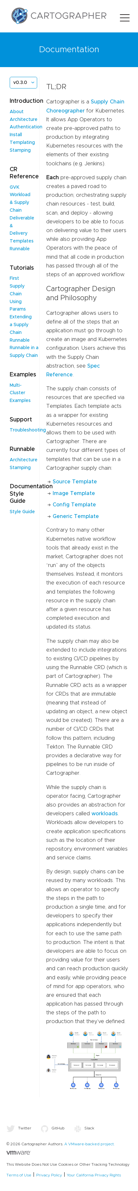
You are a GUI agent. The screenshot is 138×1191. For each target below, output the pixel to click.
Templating (22, 142)
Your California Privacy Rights (94, 1175)
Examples (20, 400)
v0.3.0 (20, 82)
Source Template (75, 481)
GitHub (53, 1128)
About (17, 112)
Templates (22, 241)
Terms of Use (18, 1175)
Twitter (18, 1128)
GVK (14, 187)
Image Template (74, 493)
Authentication (26, 127)
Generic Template (76, 516)
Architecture (23, 119)
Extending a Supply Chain (21, 325)
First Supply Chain (17, 286)
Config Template (74, 504)
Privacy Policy (49, 1175)
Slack (84, 1128)
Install (16, 135)
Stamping (20, 150)
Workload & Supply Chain (20, 203)
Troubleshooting (28, 430)
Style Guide (22, 512)
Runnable (20, 249)
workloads (104, 813)
